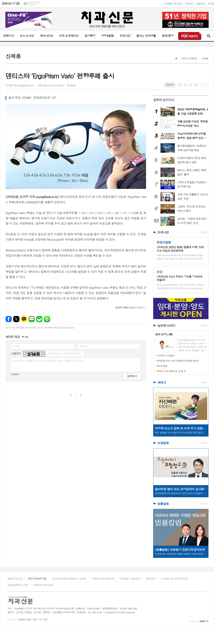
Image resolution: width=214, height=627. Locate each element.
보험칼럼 (163, 443)
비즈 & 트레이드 (69, 36)
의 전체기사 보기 (129, 307)
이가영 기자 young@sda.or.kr (20, 85)
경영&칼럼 (107, 36)
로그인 (211, 3)
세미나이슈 (46, 36)
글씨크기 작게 (206, 85)
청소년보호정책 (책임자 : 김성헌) (69, 578)
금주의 (163, 100)
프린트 (190, 85)
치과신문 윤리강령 (43, 585)
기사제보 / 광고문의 (173, 3)
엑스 (16, 319)
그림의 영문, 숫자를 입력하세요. (64, 353)
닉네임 (15, 346)
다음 (81, 395)
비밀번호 (83, 346)
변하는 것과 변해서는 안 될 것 (171, 371)
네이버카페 (39, 319)
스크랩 (196, 85)
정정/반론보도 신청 (17, 585)
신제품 (205, 58)
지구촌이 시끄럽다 (166, 355)
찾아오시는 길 (14, 578)
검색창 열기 (208, 36)
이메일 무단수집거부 (103, 578)
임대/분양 (168, 36)
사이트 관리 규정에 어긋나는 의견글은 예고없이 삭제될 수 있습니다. (48, 361)
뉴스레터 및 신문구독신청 (174, 578)
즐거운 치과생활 (146, 36)
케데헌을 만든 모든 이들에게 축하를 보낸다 (178, 360)
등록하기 (132, 376)
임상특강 (90, 36)
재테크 (161, 382)
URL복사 (170, 84)
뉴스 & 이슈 (27, 36)
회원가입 (201, 3)
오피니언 (125, 36)
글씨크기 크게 (202, 85)
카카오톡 (24, 319)
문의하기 (189, 3)
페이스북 (9, 319)
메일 (185, 85)
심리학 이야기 (166, 325)
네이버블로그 (32, 319)
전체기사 (8, 36)
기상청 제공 (32, 5)
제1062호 (71, 85)
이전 (71, 395)
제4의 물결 (162, 366)
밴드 (47, 319)
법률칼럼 (163, 504)
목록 (180, 85)
